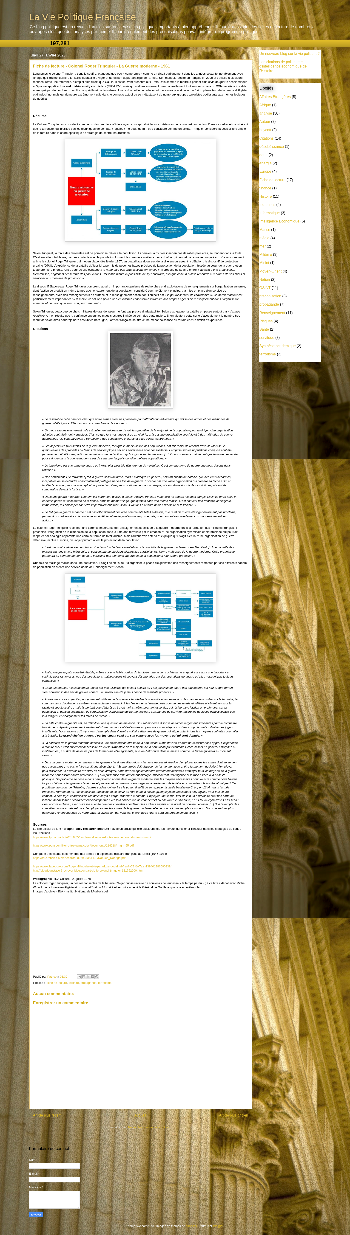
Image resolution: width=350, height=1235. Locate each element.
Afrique (265, 105)
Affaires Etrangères (275, 97)
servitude (266, 338)
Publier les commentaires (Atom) (150, 1127)
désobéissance (271, 147)
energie (265, 163)
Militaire (73, 983)
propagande (88, 983)
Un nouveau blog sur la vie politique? (289, 54)
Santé (264, 329)
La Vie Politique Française (82, 17)
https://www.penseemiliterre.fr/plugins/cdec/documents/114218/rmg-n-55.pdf (83, 845)
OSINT (265, 288)
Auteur (264, 122)
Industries (267, 205)
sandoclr (191, 1226)
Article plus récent (47, 1115)
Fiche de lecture (56, 983)
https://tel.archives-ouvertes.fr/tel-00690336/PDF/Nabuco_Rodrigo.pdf (79, 858)
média (264, 238)
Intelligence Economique (279, 221)
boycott (265, 130)
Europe (265, 171)
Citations (266, 138)
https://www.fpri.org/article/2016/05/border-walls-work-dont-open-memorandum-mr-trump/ (92, 837)
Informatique (269, 213)
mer (262, 246)
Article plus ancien (233, 1115)
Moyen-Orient (270, 271)
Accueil (140, 1115)
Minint (264, 263)
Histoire (265, 196)
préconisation (270, 296)
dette (263, 155)
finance (265, 188)
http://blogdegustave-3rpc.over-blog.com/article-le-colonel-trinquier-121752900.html (88, 870)
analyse (265, 113)
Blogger (218, 1226)
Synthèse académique (277, 346)
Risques (266, 321)
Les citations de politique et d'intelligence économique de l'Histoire (283, 66)
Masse (264, 230)
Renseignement (272, 313)
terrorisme (105, 983)
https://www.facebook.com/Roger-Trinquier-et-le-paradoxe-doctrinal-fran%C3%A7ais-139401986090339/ (102, 866)
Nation (264, 279)
